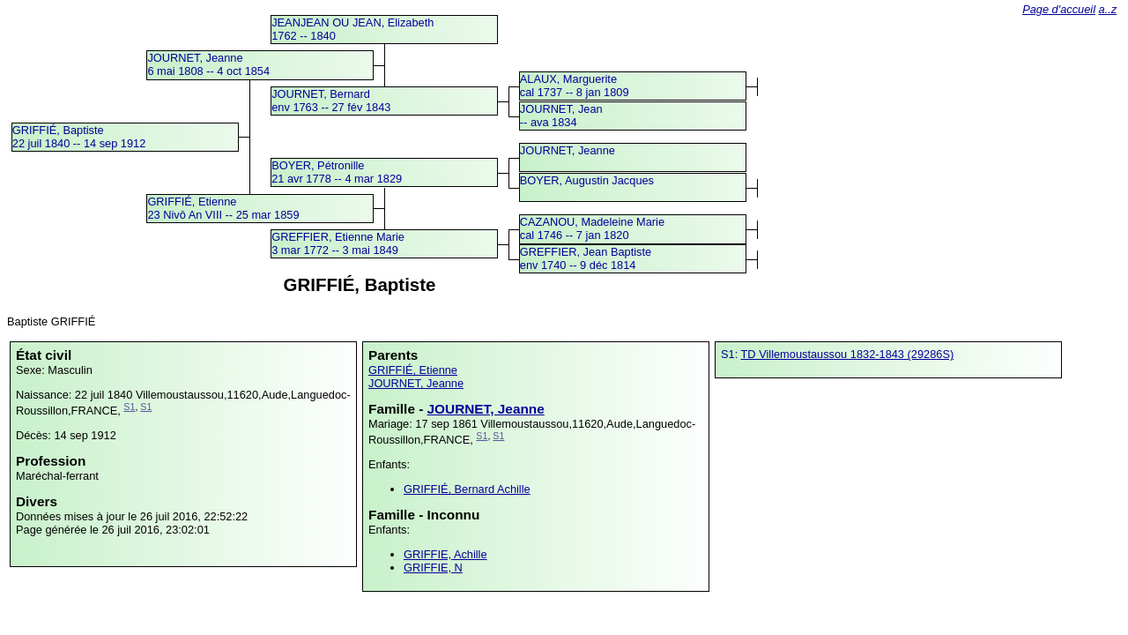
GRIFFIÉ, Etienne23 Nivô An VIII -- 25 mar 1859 (223, 208)
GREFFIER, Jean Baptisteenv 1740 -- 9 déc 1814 (585, 258)
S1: (731, 354)
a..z (1108, 9)
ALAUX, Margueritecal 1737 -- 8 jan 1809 (574, 85)
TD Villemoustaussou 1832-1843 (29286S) (847, 354)
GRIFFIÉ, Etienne (412, 370)
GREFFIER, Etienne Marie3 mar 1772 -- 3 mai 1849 (337, 243)
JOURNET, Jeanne (567, 150)
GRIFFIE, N (433, 567)
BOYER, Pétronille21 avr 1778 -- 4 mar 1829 (336, 172)
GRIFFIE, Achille (445, 554)
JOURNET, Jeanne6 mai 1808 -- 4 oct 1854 (208, 64)
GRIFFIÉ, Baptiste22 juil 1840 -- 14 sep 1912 (79, 136)
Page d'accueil (1058, 9)
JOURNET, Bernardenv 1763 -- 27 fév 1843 (330, 100)
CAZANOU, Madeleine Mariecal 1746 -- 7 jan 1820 (592, 228)
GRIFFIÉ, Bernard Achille (467, 489)
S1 (129, 406)
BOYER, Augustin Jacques (587, 180)
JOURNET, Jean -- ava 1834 (561, 115)
